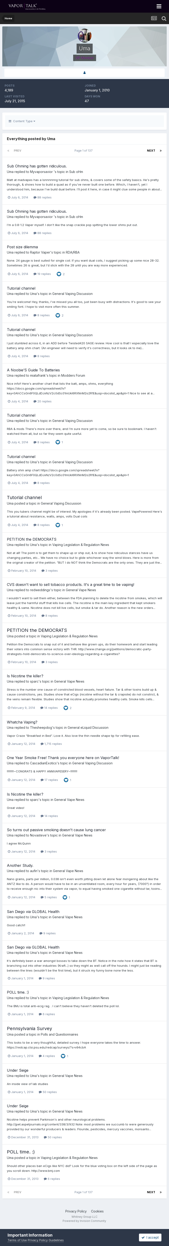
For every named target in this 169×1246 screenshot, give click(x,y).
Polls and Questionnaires (59, 1034)
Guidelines (56, 1240)
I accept (150, 1237)
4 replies (47, 1056)
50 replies (48, 1092)
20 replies (42, 401)
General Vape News (81, 590)
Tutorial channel (21, 288)
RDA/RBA (73, 252)
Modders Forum (73, 375)
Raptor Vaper (40, 252)
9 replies (47, 933)
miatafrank (38, 375)
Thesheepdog (41, 727)
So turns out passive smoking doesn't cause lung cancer (56, 830)
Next (151, 150)
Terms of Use (17, 1240)
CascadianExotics (43, 763)
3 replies (50, 570)
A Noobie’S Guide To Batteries (33, 370)
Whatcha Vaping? (22, 722)
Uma (10, 172)
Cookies (97, 1211)
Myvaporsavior (42, 172)
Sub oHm (76, 172)
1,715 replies (51, 744)
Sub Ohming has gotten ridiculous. (37, 166)
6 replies (47, 1014)
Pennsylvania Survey (29, 1028)
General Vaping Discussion (72, 294)
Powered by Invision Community (84, 1221)
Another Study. (20, 865)
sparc (34, 681)
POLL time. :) (18, 992)
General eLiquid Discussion (88, 727)
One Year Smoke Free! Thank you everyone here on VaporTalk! (63, 757)
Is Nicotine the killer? (25, 676)
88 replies (42, 197)
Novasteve (38, 835)
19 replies (42, 274)
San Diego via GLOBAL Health (33, 911)
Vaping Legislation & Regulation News (80, 545)
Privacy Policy (76, 1211)
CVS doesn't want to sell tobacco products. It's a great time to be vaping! (70, 584)
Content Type (22, 121)
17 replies (49, 780)
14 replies (49, 707)
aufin (33, 871)
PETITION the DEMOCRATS (31, 539)
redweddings (40, 590)
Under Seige (17, 1070)
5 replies (49, 897)
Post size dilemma (22, 247)
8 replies (41, 315)
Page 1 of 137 (84, 150)
